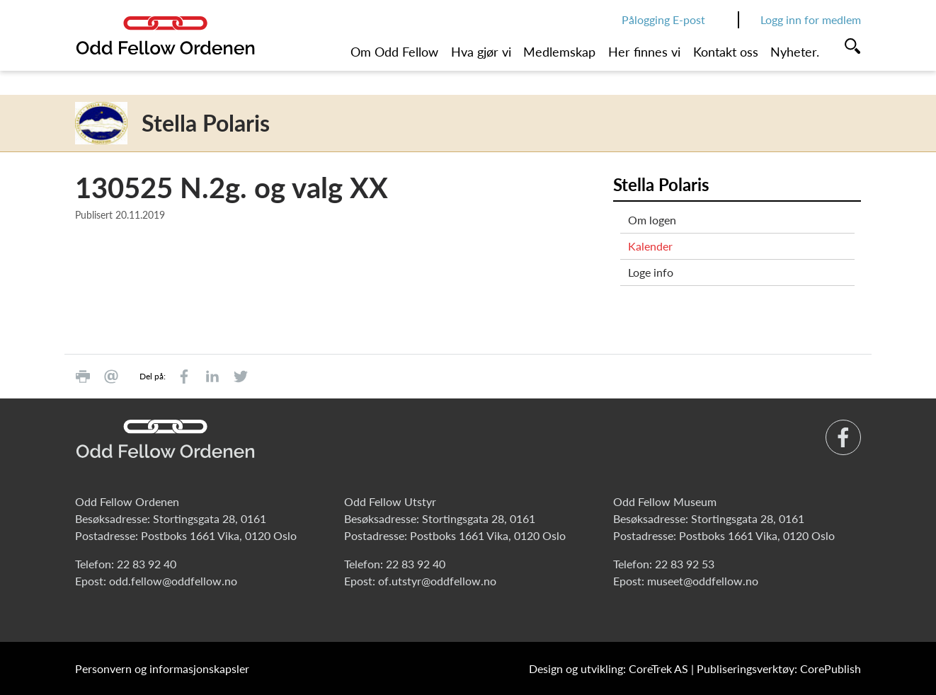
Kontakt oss (725, 51)
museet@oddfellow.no (702, 580)
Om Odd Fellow (394, 51)
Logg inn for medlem (810, 19)
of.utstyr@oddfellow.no (437, 580)
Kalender (650, 246)
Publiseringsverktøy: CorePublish (779, 668)
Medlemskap (559, 51)
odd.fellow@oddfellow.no (173, 580)
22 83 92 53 (684, 563)
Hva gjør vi (481, 51)
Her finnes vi (644, 51)
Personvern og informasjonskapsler (162, 668)
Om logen (652, 219)
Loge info (650, 272)
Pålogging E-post (663, 19)
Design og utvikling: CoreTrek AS (608, 668)
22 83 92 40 (146, 563)
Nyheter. (794, 51)
